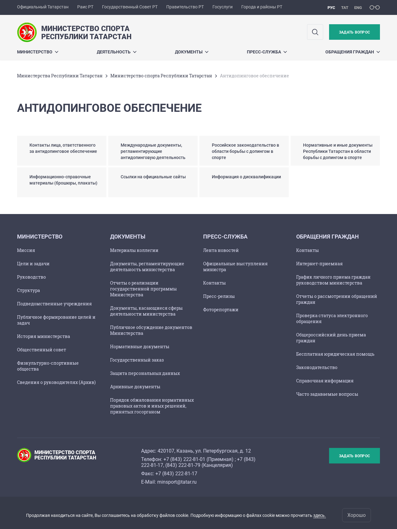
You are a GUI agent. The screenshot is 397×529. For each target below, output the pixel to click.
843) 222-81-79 (183, 465)
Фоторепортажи (221, 309)
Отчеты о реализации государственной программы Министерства (143, 289)
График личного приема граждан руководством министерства (333, 280)
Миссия (26, 250)
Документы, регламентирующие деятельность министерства (147, 266)
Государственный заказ (137, 360)
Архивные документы (135, 387)
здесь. (319, 515)
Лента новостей (221, 250)
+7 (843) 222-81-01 (184, 459)
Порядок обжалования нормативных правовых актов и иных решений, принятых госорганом (152, 406)
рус (331, 7)
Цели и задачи (33, 264)
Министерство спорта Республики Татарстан (161, 76)
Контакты (214, 283)
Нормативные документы (139, 346)
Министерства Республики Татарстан (60, 76)
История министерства (43, 336)
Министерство (37, 51)
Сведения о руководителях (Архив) (56, 382)
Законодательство (316, 367)
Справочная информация (325, 381)
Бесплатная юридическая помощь (335, 354)
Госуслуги (222, 6)
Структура (28, 290)
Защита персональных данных (145, 373)
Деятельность (116, 51)
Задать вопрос (354, 32)
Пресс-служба (267, 51)
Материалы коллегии (134, 250)
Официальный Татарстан (43, 6)
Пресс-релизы (219, 296)
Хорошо (356, 515)
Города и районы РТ (261, 6)
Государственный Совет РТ (130, 6)
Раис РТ (85, 6)
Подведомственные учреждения (54, 304)
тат (344, 7)
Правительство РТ (185, 6)
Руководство (31, 277)
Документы (191, 51)
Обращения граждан (352, 51)
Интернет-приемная (319, 264)
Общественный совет (41, 350)
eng (358, 7)
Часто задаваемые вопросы (327, 394)
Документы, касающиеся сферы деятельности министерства (146, 311)
